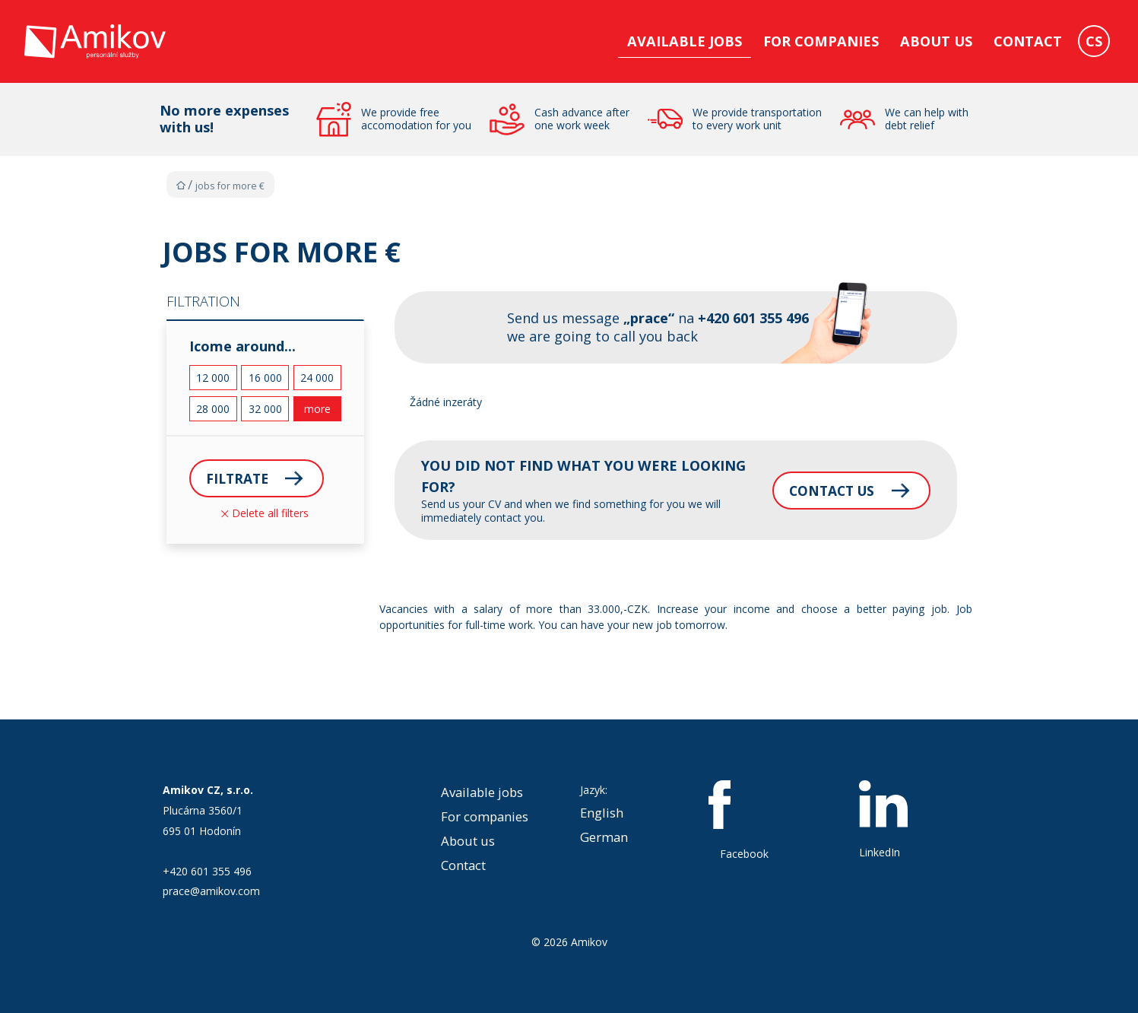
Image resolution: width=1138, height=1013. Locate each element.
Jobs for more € (230, 185)
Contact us (819, 490)
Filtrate (239, 478)
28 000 (213, 409)
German (604, 837)
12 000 (213, 377)
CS (1094, 41)
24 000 (317, 377)
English (601, 812)
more (317, 409)
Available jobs (684, 41)
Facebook (744, 820)
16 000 (265, 377)
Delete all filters (265, 513)
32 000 (265, 409)
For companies (821, 41)
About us (936, 41)
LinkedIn (883, 819)
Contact (1028, 41)
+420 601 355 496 (207, 871)
